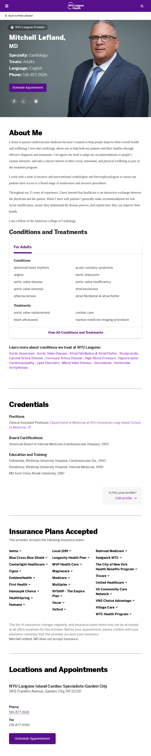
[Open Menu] (6, 6)
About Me (25, 133)
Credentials (29, 404)
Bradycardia (129, 353)
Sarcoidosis (103, 363)
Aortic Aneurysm (22, 353)
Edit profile (123, 498)
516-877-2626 (35, 74)
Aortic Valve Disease (52, 353)
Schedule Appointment (28, 87)
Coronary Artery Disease (64, 358)
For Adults (23, 247)
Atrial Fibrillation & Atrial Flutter (93, 353)
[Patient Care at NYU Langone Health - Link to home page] (75, 5)
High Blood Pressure (100, 358)
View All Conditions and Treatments (75, 332)
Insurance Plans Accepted (53, 531)
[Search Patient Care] (142, 6)
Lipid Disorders (48, 363)
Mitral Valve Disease (77, 363)
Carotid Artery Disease (26, 358)
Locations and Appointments (58, 669)
